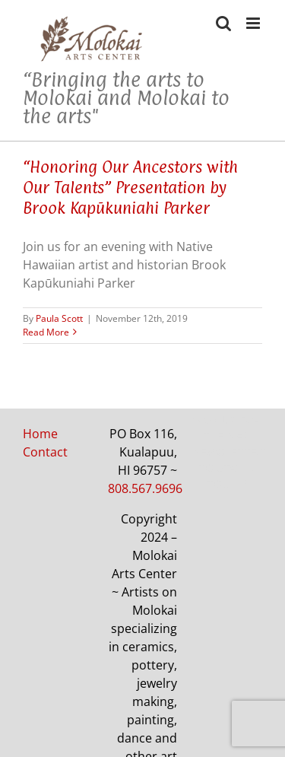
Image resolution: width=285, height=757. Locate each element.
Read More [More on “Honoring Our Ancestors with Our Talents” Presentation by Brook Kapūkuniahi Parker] (46, 332)
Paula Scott (59, 318)
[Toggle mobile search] (223, 23)
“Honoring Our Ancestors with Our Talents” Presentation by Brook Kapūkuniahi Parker (130, 187)
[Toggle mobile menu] (254, 23)
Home (40, 433)
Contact (45, 452)
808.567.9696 (145, 488)
